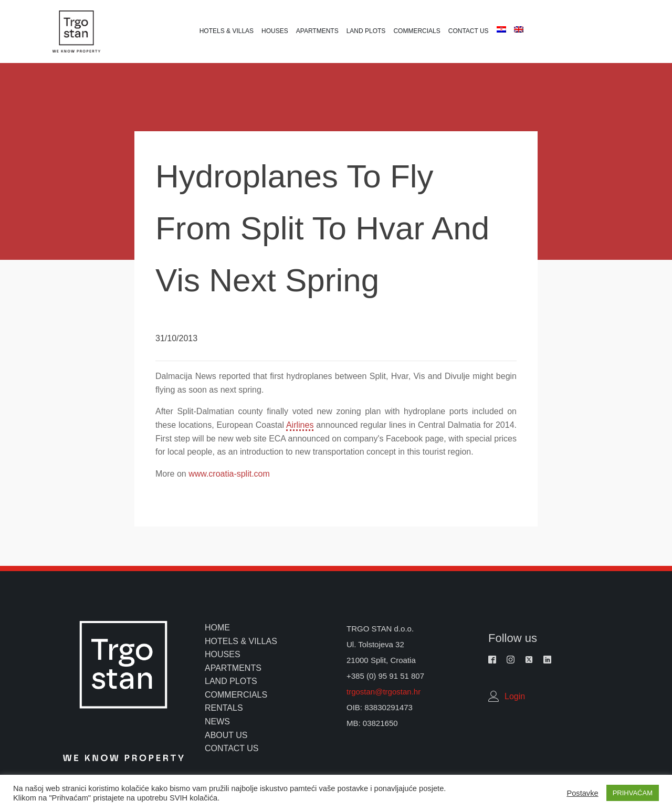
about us (226, 735)
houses (222, 654)
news (217, 721)
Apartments (317, 31)
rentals (224, 707)
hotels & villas (241, 641)
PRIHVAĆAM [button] (633, 793)
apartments (233, 667)
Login (515, 696)
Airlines (299, 424)
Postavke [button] (582, 793)
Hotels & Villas (227, 31)
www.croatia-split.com (229, 473)
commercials (236, 694)
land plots (231, 681)
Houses (274, 31)
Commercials (416, 31)
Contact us (468, 31)
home (217, 627)
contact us (232, 748)
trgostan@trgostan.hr (384, 691)
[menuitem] (500, 29)
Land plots (366, 31)
